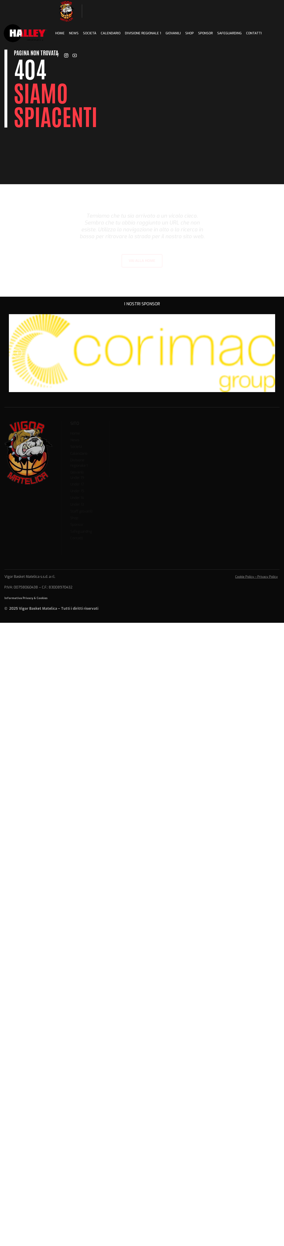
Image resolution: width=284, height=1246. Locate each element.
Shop (189, 33)
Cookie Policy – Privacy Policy (256, 577)
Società (89, 33)
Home (60, 33)
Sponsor (205, 33)
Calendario (110, 33)
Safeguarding (229, 33)
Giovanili (173, 33)
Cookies (42, 598)
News (74, 33)
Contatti (254, 33)
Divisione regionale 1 (143, 33)
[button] (17, 353)
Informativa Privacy (18, 598)
